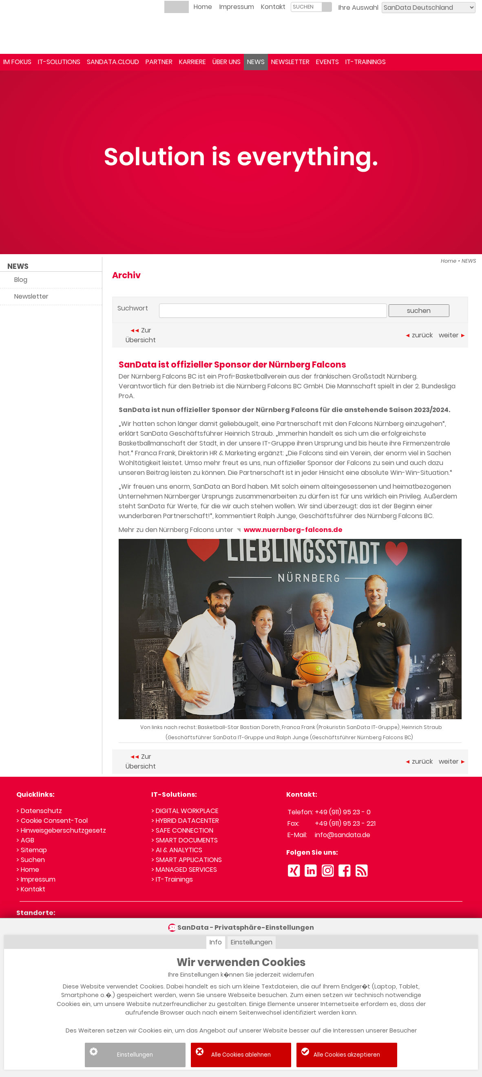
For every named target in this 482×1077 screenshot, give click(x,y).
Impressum (236, 6)
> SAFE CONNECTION (182, 830)
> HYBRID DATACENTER (185, 820)
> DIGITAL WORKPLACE (185, 811)
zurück (419, 335)
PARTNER (159, 61)
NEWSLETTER (290, 61)
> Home (27, 869)
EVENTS (327, 61)
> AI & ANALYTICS (176, 850)
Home (203, 6)
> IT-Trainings (172, 879)
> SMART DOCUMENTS (184, 840)
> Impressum (35, 879)
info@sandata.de (342, 835)
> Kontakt (30, 889)
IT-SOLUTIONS (59, 61)
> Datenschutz (39, 811)
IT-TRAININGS (365, 61)
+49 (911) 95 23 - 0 (343, 812)
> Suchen (30, 859)
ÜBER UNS (226, 61)
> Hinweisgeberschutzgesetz (61, 830)
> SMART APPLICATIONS (186, 859)
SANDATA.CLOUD (113, 61)
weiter (452, 335)
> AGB (25, 840)
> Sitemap (31, 850)
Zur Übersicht (141, 335)
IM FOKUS (17, 61)
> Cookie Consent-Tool (52, 820)
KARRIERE (192, 61)
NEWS (256, 61)
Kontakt (273, 6)
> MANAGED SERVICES (184, 869)
